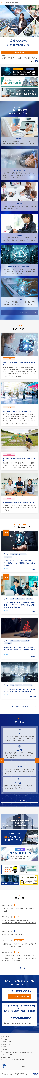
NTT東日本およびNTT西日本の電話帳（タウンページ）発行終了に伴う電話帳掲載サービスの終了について (19, 922)
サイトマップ (6, 1044)
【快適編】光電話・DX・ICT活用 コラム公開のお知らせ (18, 58)
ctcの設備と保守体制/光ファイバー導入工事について (17, 1052)
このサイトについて (8, 1047)
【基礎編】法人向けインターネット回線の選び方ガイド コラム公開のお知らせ (19, 945)
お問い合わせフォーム (19, 996)
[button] (19, 795)
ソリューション (7, 1036)
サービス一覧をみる (19, 800)
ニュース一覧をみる (19, 968)
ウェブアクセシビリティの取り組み (13, 1060)
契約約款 (5, 1049)
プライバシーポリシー (10, 1055)
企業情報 (6, 1057)
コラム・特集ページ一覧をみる (19, 706)
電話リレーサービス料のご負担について (15, 934)
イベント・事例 (7, 1042)
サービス (5, 1039)
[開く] (36, 61)
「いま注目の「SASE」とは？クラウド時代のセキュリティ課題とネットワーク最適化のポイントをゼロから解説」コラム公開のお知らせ (19, 958)
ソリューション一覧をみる (19, 313)
